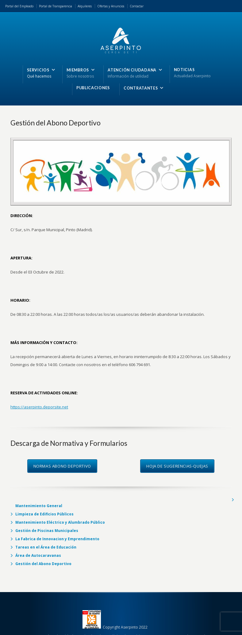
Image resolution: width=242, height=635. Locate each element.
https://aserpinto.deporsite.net (39, 407)
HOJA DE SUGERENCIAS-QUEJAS (177, 466)
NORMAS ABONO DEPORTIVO (62, 466)
